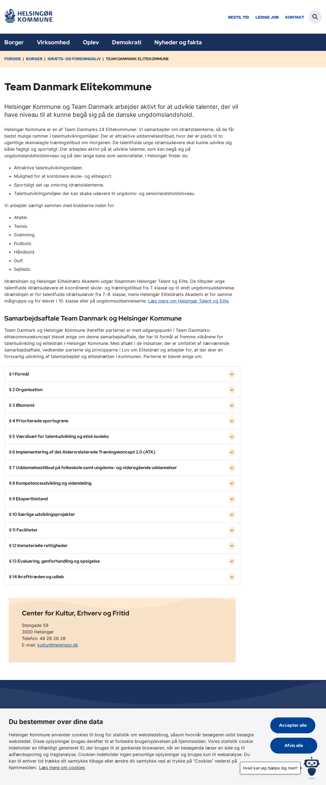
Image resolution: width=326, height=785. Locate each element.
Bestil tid (238, 17)
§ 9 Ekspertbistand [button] (28, 499)
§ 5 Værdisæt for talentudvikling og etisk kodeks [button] (59, 436)
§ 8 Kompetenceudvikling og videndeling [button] (50, 483)
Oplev (91, 42)
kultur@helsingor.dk (57, 645)
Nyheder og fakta (178, 42)
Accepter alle (295, 725)
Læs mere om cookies (34, 767)
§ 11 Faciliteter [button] (23, 530)
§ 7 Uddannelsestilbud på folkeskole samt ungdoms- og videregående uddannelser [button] (93, 467)
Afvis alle (295, 745)
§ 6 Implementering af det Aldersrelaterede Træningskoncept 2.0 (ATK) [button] (82, 452)
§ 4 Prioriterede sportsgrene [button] (38, 421)
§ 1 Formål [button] (19, 374)
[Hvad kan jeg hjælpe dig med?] (311, 768)
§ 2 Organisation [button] (26, 389)
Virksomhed (53, 42)
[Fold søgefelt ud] (315, 17)
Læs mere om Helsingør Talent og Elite (188, 301)
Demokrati (126, 42)
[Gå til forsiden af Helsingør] (28, 17)
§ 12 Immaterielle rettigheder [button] (38, 545)
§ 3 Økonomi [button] (21, 405)
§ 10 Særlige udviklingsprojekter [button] (42, 514)
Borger (14, 42)
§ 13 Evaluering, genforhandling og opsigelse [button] (54, 561)
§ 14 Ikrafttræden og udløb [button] (36, 577)
